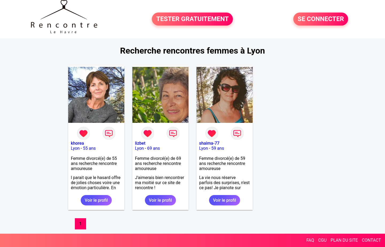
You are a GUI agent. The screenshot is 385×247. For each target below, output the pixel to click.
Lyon (75, 148)
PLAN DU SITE (344, 240)
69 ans (153, 148)
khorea (77, 143)
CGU (322, 240)
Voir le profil (96, 200)
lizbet (140, 143)
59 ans (217, 148)
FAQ (310, 240)
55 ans (89, 148)
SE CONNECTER (321, 19)
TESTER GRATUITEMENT (192, 19)
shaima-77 (209, 143)
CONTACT (371, 240)
